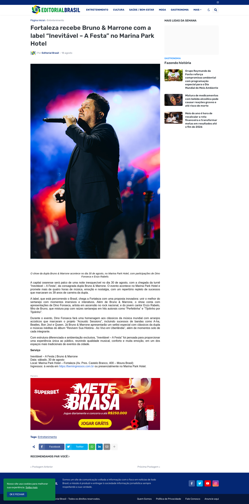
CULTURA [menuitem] (118, 9)
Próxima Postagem (147, 467)
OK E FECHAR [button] (17, 494)
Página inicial (37, 20)
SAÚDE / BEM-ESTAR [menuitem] (141, 9)
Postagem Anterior (42, 467)
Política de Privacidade (168, 498)
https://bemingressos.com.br (76, 366)
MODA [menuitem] (162, 9)
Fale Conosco (192, 498)
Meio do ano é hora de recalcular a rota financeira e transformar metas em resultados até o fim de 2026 (201, 120)
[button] (209, 10)
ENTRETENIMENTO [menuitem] (97, 9)
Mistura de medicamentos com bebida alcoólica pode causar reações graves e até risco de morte (201, 100)
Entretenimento (55, 20)
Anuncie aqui (212, 498)
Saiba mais (32, 487)
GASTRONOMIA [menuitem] (180, 9)
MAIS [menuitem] (196, 9)
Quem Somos (144, 498)
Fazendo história (177, 63)
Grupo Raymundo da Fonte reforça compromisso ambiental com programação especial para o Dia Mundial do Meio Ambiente (201, 79)
